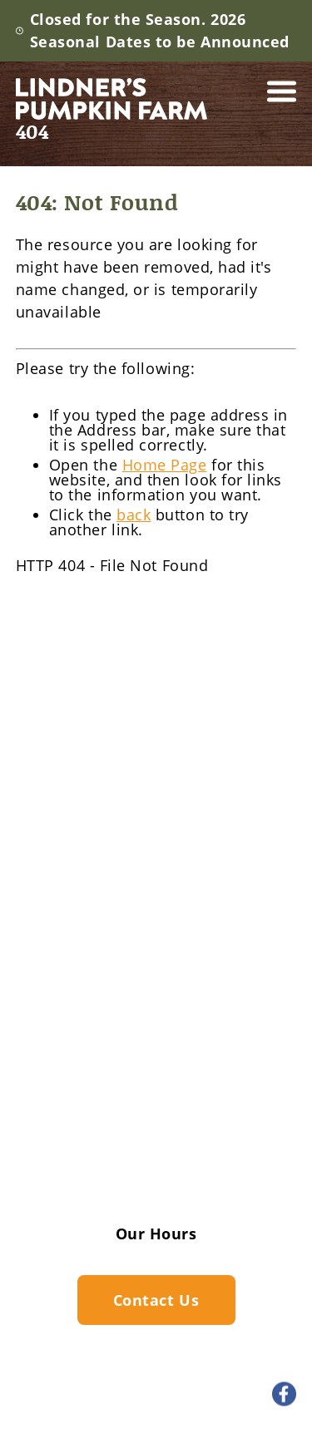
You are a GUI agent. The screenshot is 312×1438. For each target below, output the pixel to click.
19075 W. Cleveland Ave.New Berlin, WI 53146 (151, 805)
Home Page (164, 465)
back (133, 514)
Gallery (156, 1100)
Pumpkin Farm (155, 931)
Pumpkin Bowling (156, 1041)
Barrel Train (156, 1014)
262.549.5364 (136, 751)
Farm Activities (155, 902)
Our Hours (156, 1233)
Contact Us (156, 1167)
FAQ (156, 1133)
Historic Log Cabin (156, 1069)
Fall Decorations (156, 986)
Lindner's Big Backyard (156, 959)
